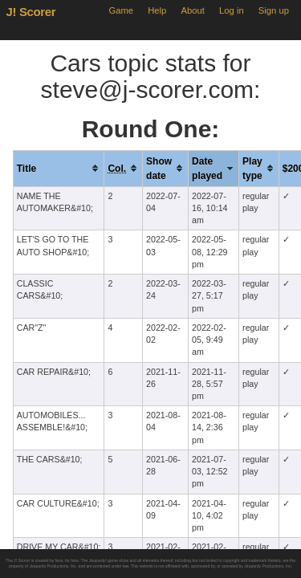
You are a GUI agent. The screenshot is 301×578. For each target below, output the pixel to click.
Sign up (273, 10)
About (193, 10)
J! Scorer (31, 11)
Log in (231, 10)
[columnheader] (58, 168)
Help (157, 10)
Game (120, 10)
